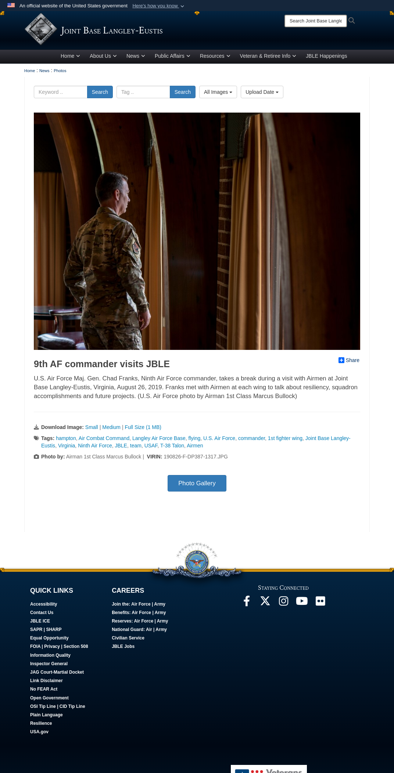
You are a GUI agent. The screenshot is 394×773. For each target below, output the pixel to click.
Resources (215, 60)
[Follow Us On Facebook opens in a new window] (246, 607)
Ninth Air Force (95, 450)
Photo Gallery (197, 487)
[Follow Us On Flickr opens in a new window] (320, 607)
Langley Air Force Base (159, 442)
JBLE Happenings (326, 60)
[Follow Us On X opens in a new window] (265, 607)
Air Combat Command (104, 442)
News (135, 60)
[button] (159, 6)
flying (195, 442)
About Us (103, 60)
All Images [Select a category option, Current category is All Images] (218, 96)
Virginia (66, 450)
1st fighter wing (285, 442)
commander (251, 442)
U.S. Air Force (219, 442)
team (136, 450)
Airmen (195, 450)
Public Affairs (172, 60)
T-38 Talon (172, 450)
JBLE (121, 450)
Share (349, 364)
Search (100, 96)
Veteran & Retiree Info (268, 60)
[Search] (315, 21)
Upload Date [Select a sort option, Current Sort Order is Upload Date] (262, 96)
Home (70, 60)
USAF (151, 450)
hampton (66, 442)
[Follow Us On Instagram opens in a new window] (283, 607)
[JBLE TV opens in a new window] (302, 607)
